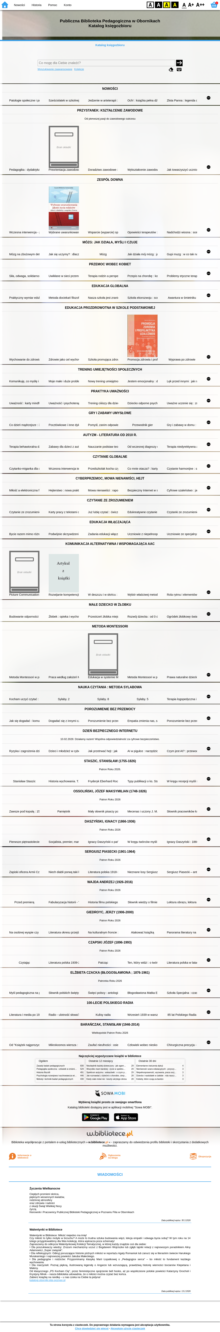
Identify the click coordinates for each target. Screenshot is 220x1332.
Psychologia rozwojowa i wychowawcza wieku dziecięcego (63, 1076)
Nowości (19, 5)
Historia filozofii (43, 1072)
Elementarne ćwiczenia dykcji (149, 1066)
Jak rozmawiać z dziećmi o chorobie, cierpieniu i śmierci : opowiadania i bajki (121, 1076)
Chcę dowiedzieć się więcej (91, 1328)
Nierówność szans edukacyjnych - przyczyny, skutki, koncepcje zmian (167, 1069)
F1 (191, 4)
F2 (200, 4)
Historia (36, 5)
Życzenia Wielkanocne (44, 1188)
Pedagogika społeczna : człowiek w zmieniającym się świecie (64, 1069)
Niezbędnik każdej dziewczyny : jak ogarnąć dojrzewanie (112, 1066)
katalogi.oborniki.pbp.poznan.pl (47, 1280)
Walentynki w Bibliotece (45, 1229)
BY (175, 4)
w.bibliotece (98, 1142)
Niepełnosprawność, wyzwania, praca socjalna (157, 1072)
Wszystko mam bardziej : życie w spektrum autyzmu (110, 1069)
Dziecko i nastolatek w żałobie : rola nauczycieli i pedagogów (163, 1076)
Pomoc (52, 5)
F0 (184, 4)
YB (166, 4)
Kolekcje (79, 69)
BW (158, 4)
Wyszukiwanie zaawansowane (55, 69)
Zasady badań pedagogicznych (51, 1066)
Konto (67, 5)
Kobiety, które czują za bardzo (149, 1079)
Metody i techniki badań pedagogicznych (55, 1079)
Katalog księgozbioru (110, 45)
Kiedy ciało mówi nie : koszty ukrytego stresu (107, 1079)
